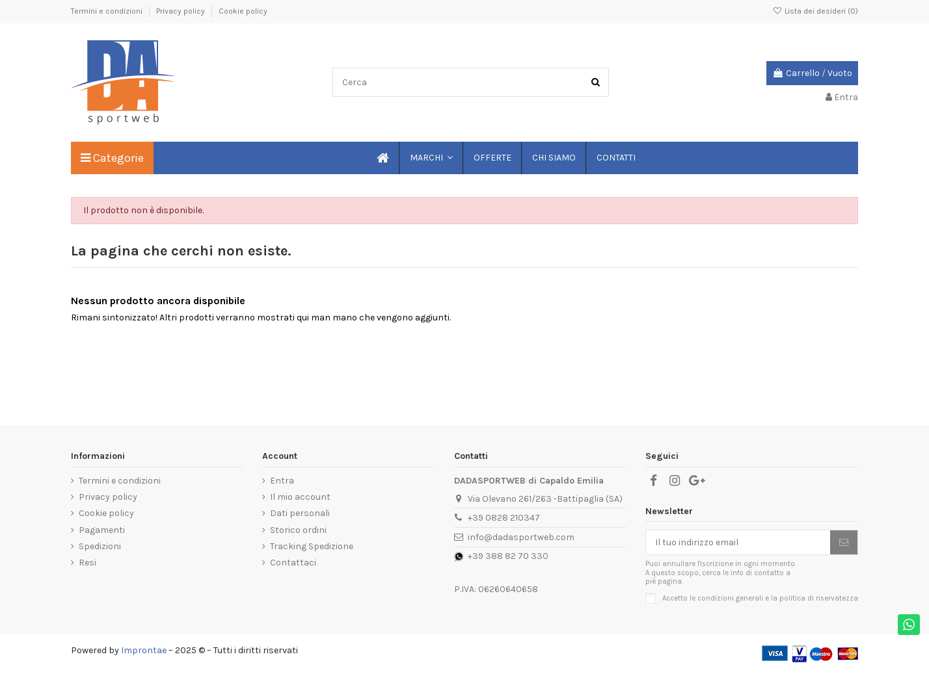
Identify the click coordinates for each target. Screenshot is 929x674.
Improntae (144, 650)
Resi (87, 562)
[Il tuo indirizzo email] (738, 542)
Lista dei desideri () (815, 11)
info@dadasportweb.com (521, 537)
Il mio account (300, 496)
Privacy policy (181, 11)
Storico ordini (298, 530)
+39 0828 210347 (504, 517)
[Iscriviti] (843, 542)
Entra (282, 480)
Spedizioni (100, 546)
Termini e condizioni (107, 11)
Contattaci (293, 562)
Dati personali (300, 513)
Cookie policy (243, 11)
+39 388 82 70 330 (508, 556)
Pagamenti (102, 530)
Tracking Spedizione (311, 546)
